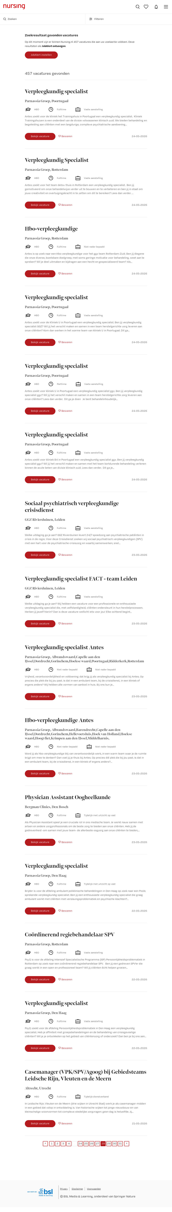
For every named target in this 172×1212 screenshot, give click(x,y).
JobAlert (156, 7)
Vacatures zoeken (138, 7)
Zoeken (10, 19)
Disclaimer (77, 1188)
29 (109, 1143)
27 (97, 1143)
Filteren (96, 19)
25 (86, 1143)
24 (80, 1143)
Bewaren (66, 136)
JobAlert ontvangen (54, 46)
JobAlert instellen (41, 54)
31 (120, 1143)
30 (114, 1143)
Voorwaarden (94, 1188)
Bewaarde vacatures (146, 7)
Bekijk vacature (40, 136)
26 (91, 1143)
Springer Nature (124, 1196)
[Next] (126, 1143)
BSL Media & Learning (78, 1196)
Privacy (64, 1188)
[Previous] (45, 1143)
